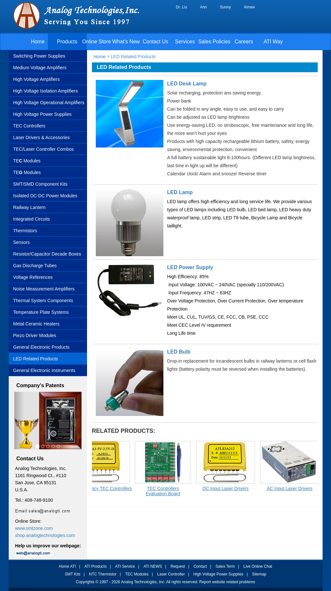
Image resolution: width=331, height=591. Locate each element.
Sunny (225, 7)
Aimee (249, 7)
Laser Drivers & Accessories (41, 137)
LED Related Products (35, 358)
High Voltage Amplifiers (36, 79)
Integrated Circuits (31, 219)
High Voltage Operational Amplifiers (48, 102)
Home (38, 41)
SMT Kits (72, 574)
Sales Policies (214, 41)
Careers (244, 41)
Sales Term (225, 566)
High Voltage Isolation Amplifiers (45, 90)
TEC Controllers (29, 125)
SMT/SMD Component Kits (40, 184)
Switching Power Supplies (39, 56)
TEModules (27, 172)
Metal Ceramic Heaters (36, 323)
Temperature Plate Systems (41, 312)
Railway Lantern (29, 207)
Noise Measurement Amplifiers (44, 288)
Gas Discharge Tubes (35, 265)
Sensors (21, 242)
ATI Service (125, 566)
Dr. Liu (181, 7)
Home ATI (67, 566)
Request (178, 566)
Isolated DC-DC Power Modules (45, 195)
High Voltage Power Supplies (42, 114)
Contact (200, 566)
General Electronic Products (41, 347)
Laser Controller (171, 574)
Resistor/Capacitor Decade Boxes (47, 254)
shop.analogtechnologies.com (45, 535)
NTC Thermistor (102, 574)
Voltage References (33, 277)
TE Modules (27, 160)
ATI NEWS (152, 566)
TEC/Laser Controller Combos (43, 149)
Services (185, 41)
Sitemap (259, 574)
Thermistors (25, 230)
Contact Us (155, 41)
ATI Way (273, 41)
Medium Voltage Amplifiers (40, 67)
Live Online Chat (257, 566)
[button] (19, 421)
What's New (126, 41)
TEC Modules (137, 574)
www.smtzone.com (34, 528)
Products (67, 41)
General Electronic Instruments (44, 370)
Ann (203, 7)
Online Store (96, 41)
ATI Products (95, 566)
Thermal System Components (43, 300)
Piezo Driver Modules (34, 335)
